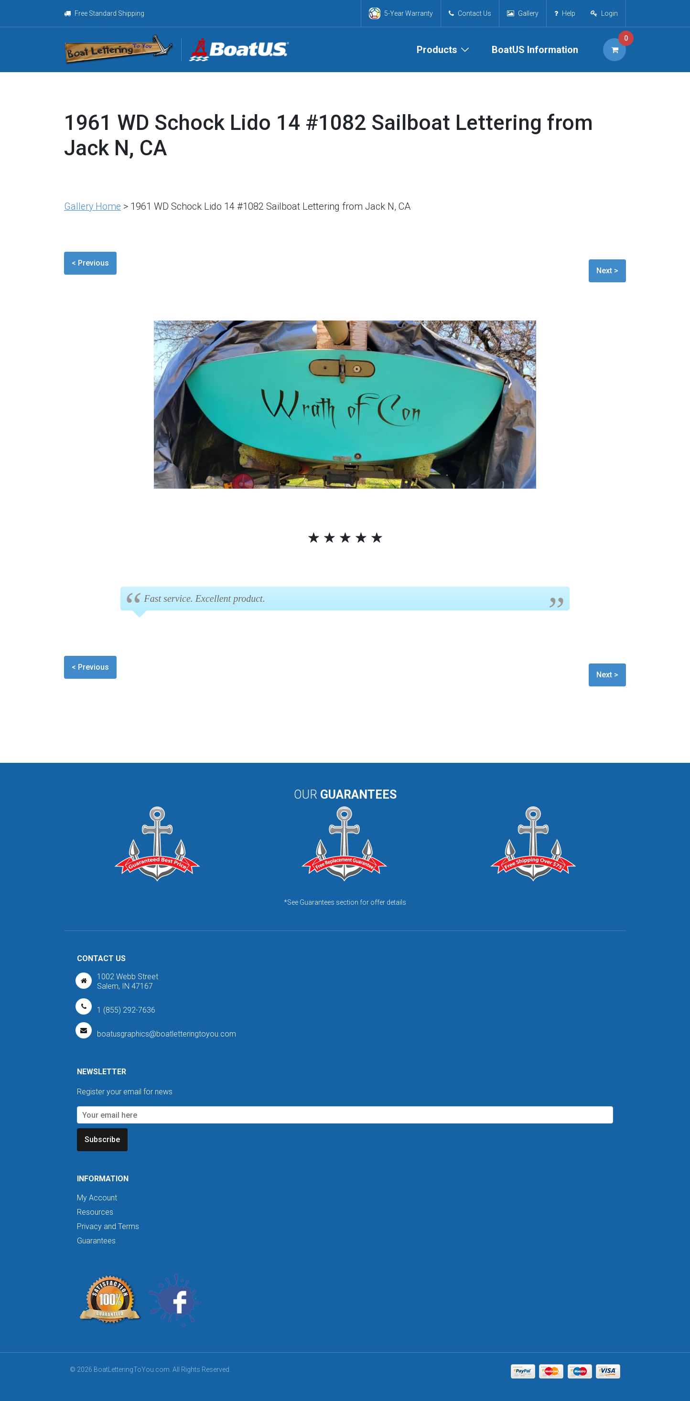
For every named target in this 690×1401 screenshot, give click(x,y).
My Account (97, 1197)
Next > (607, 270)
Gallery (522, 13)
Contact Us (469, 13)
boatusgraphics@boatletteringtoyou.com (166, 1033)
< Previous (90, 262)
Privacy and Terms (108, 1226)
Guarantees (96, 1240)
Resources (95, 1212)
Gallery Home (93, 206)
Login (609, 13)
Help (564, 13)
